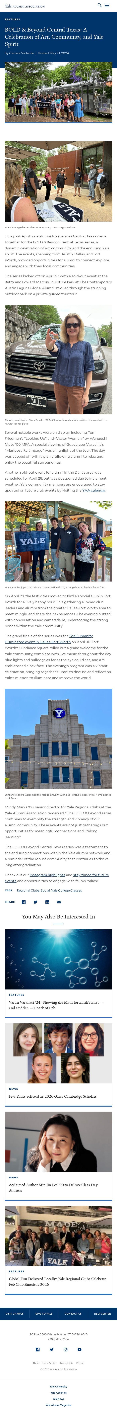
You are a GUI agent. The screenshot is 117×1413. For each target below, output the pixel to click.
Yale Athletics (58, 1392)
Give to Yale (43, 1313)
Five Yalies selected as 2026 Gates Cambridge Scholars (53, 1096)
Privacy (80, 1363)
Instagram (67, 1349)
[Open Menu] (107, 6)
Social (45, 890)
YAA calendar (93, 490)
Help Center (102, 1313)
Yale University (58, 1386)
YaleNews (58, 1398)
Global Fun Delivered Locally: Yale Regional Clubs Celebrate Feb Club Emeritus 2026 (57, 1282)
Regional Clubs (28, 890)
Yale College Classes (66, 890)
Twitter (53, 1349)
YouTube (81, 1349)
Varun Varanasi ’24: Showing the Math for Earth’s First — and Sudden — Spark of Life (56, 1005)
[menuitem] (38, 1350)
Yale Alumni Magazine (58, 1405)
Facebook (39, 1349)
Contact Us (73, 1313)
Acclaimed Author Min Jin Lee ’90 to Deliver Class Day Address (53, 1188)
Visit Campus (15, 1313)
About (35, 1363)
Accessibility (66, 1363)
